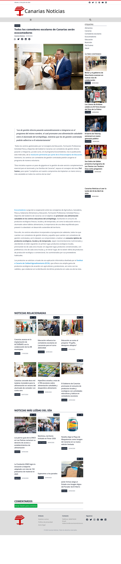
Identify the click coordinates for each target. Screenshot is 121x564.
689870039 (72, 519)
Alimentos (89, 28)
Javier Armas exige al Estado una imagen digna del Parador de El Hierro (71, 484)
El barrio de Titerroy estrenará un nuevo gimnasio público (93, 136)
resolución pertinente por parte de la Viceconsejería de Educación (56, 155)
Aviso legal (42, 525)
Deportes (17, 478)
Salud (87, 48)
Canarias (17, 26)
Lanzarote (41, 352)
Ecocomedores (20, 210)
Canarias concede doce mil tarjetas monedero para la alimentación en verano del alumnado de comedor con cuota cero (25, 385)
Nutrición (88, 42)
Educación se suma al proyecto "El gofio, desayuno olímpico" (69, 342)
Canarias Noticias (19, 36)
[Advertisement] (48, 111)
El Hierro (64, 491)
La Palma (88, 112)
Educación (89, 39)
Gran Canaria (42, 442)
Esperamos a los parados (47, 473)
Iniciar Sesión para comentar (26, 506)
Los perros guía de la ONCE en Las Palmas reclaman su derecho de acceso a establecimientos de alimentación (25, 443)
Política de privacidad (45, 522)
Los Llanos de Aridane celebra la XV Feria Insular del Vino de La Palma (95, 106)
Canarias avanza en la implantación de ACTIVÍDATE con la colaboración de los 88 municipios (23, 344)
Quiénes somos (43, 519)
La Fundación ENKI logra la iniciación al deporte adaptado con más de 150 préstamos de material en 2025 (24, 469)
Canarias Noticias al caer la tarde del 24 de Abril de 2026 (95, 191)
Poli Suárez (89, 45)
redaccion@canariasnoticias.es (72, 523)
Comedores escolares (93, 34)
